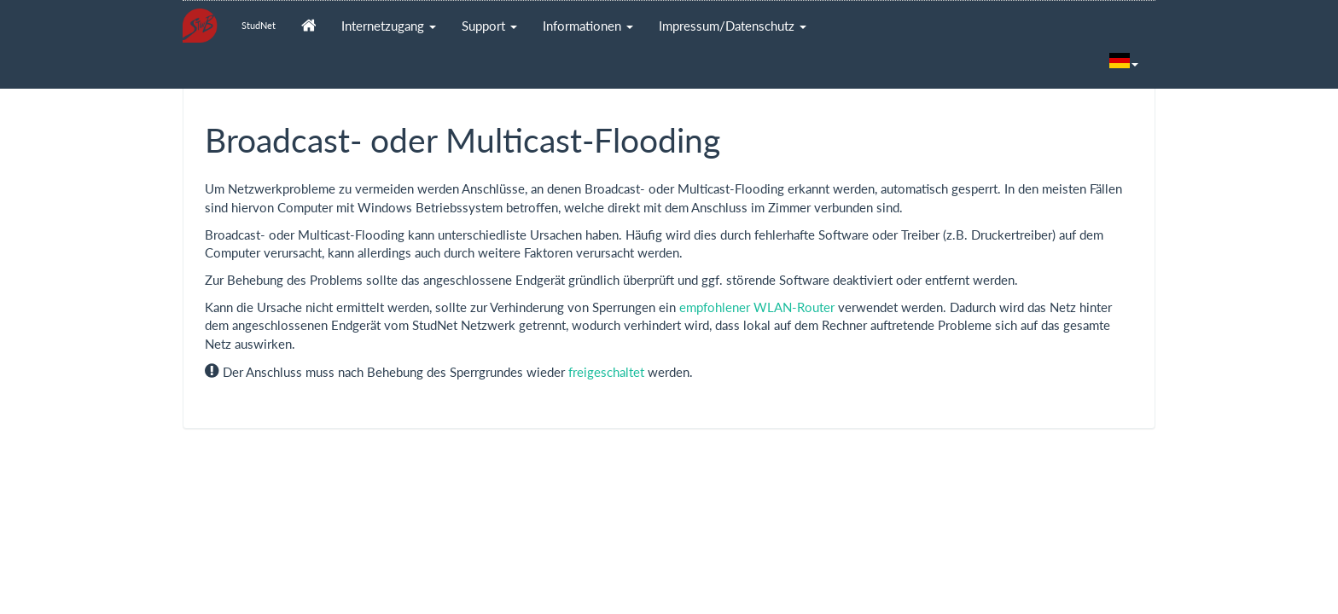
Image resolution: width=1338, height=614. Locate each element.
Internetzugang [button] (388, 25)
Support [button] (489, 25)
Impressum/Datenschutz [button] (732, 25)
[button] (1124, 62)
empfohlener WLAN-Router (757, 307)
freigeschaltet (606, 371)
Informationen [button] (588, 25)
